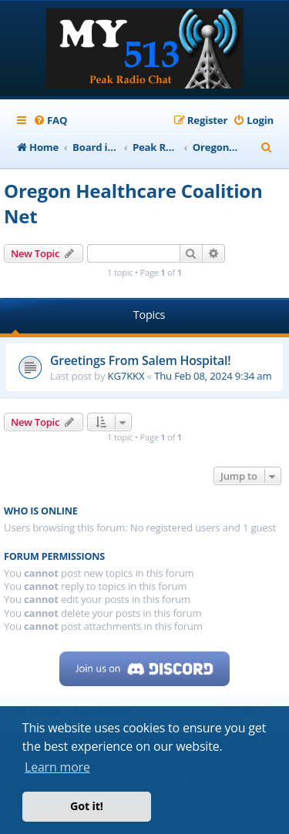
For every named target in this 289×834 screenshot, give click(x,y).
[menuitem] (50, 120)
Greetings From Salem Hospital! (140, 360)
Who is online (41, 510)
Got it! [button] (86, 806)
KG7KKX (126, 376)
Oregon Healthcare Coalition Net (133, 203)
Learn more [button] (57, 767)
